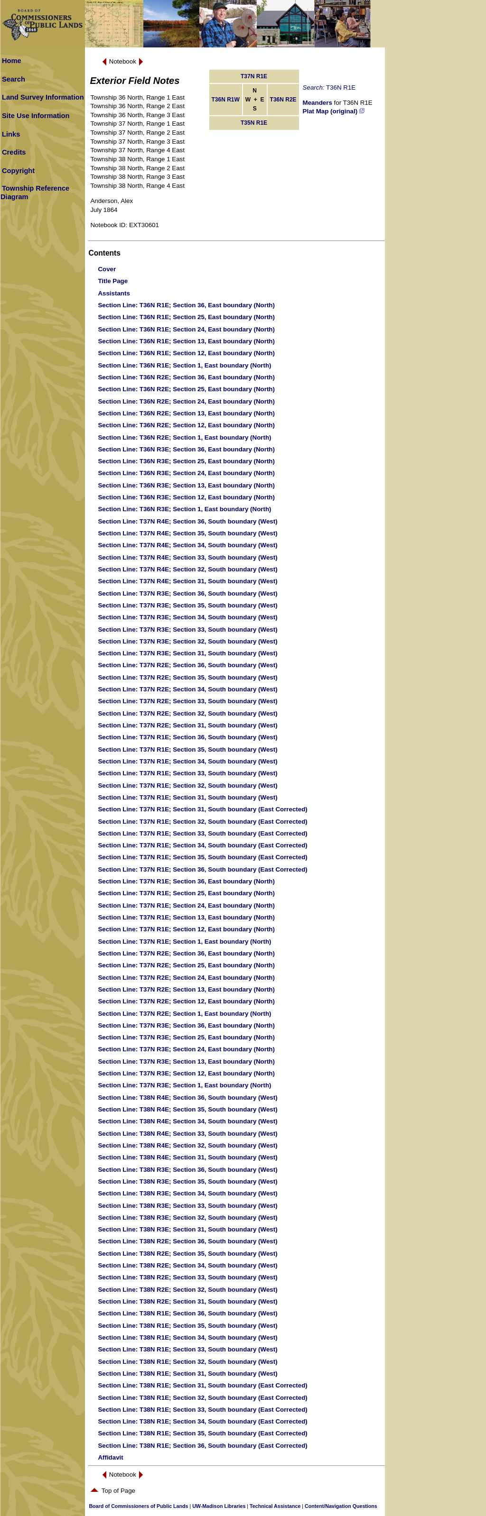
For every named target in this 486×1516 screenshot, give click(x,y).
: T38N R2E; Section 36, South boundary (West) (187, 1241)
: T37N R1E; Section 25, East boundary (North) (186, 893)
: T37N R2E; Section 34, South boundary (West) (187, 689)
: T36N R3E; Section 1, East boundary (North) (184, 509)
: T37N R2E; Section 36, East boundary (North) (186, 953)
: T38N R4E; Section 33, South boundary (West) (187, 1133)
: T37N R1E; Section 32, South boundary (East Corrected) (202, 821)
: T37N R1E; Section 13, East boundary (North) (186, 917)
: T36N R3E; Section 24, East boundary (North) (186, 473)
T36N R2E (283, 99)
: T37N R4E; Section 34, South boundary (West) (187, 545)
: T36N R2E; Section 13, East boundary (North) (186, 413)
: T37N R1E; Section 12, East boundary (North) (186, 929)
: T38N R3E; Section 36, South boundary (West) (187, 1169)
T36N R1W (226, 99)
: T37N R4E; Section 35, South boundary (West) (187, 533)
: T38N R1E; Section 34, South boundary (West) (187, 1337)
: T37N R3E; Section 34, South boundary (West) (187, 617)
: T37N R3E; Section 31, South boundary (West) (187, 653)
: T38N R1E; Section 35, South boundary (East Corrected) (202, 1433)
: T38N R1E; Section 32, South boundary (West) (187, 1361)
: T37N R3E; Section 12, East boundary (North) (186, 1073)
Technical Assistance (275, 1506)
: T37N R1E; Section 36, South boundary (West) (187, 737)
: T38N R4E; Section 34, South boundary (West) (187, 1121)
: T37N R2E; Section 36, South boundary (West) (187, 665)
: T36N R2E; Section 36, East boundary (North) (186, 377)
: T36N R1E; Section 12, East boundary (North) (186, 353)
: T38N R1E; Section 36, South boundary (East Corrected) (202, 1445)
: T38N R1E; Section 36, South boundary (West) (187, 1313)
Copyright (18, 171)
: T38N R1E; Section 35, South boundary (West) (187, 1325)
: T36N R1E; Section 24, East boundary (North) (186, 329)
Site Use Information (36, 115)
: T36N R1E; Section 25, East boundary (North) (186, 317)
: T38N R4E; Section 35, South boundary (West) (187, 1109)
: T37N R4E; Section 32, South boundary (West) (187, 569)
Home (11, 60)
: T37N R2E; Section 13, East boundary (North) (186, 989)
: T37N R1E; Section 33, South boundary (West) (187, 773)
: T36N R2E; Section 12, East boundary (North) (186, 425)
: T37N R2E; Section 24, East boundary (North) (186, 977)
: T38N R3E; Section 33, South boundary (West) (187, 1205)
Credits (14, 152)
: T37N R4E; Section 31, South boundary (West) (187, 581)
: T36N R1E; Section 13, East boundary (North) (186, 341)
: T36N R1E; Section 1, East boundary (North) (184, 365)
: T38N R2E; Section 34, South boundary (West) (187, 1265)
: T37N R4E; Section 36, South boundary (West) (187, 521)
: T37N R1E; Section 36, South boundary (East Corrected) (202, 869)
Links (11, 134)
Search (13, 79)
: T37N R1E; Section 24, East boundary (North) (186, 905)
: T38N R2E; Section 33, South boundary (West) (187, 1277)
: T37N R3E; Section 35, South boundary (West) (187, 605)
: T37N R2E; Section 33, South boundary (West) (187, 701)
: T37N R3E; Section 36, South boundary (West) (187, 593)
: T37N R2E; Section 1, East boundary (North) (184, 1013)
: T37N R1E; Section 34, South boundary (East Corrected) (202, 845)
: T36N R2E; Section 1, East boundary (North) (184, 437)
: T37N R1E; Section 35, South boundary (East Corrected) (202, 857)
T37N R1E (254, 76)
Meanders (317, 102)
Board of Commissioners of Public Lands (138, 1506)
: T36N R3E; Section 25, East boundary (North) (186, 461)
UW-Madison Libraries (218, 1506)
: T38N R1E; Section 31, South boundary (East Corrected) (202, 1385)
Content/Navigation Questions (341, 1506)
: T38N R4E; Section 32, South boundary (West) (187, 1145)
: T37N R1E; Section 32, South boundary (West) (187, 785)
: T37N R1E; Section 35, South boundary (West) (187, 749)
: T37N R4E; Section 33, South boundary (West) (187, 557)
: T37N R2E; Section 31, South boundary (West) (187, 725)
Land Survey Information (43, 97)
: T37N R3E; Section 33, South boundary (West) (187, 629)
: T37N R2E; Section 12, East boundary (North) (186, 1001)
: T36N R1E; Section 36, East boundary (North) (186, 305)
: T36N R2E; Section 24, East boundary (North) (186, 401)
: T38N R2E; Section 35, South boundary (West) (187, 1253)
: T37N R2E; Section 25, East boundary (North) (186, 965)
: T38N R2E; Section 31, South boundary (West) (187, 1301)
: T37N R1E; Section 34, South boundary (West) (187, 761)
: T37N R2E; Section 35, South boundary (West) (187, 677)
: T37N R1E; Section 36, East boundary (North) (186, 881)
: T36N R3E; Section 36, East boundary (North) (186, 449)
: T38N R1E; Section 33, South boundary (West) (187, 1349)
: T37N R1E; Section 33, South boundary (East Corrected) (202, 833)
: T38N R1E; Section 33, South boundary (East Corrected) (202, 1409)
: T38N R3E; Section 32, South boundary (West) (187, 1217)
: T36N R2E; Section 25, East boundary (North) (186, 389)
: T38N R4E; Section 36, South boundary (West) (187, 1097)
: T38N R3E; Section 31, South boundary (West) (187, 1229)
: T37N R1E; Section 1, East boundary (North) (184, 941)
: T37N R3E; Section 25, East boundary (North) (186, 1037)
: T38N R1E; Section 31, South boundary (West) (187, 1373)
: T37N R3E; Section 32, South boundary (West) (187, 641)
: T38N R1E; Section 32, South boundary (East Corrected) (202, 1397)
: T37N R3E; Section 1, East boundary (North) (184, 1085)
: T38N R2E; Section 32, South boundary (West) (187, 1289)
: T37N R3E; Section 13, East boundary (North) (186, 1061)
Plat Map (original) (333, 111)
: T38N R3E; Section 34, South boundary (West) (187, 1193)
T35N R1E (254, 122)
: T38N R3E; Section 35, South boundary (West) (187, 1181)
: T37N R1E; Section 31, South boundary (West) (187, 797)
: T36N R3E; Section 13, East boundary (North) (186, 485)
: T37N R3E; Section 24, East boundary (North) (186, 1049)
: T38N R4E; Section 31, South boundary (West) (187, 1157)
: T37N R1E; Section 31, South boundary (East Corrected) (202, 809)
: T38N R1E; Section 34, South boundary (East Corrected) (202, 1421)
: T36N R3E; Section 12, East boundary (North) (186, 497)
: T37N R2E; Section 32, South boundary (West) (187, 713)
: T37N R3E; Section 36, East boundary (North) (186, 1025)
